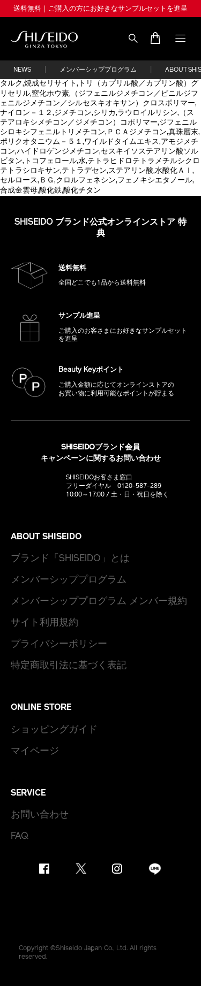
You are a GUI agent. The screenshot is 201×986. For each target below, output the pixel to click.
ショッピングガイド (54, 730)
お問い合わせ (40, 815)
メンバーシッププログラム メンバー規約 (99, 601)
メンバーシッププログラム (98, 70)
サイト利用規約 (44, 623)
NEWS (22, 70)
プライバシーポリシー (59, 644)
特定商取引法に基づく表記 (68, 665)
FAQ (19, 836)
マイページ (35, 751)
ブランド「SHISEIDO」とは (70, 558)
